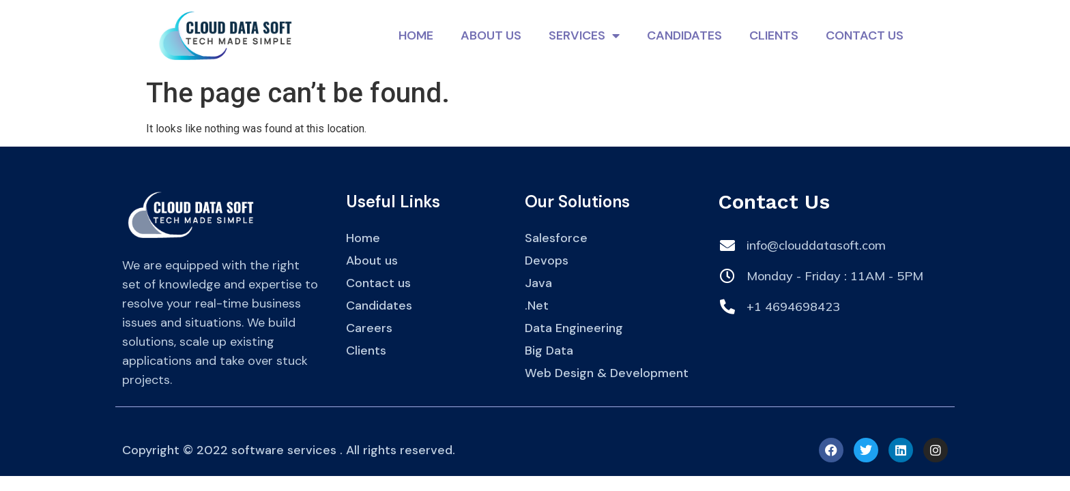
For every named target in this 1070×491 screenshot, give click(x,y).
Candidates (684, 35)
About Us (491, 35)
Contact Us (864, 35)
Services (584, 35)
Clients (773, 35)
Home (416, 35)
